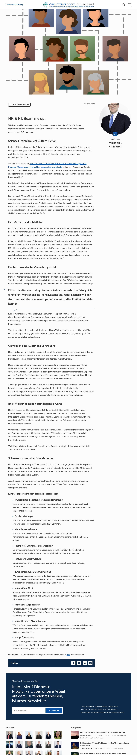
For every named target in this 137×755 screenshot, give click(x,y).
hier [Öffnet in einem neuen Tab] (68, 654)
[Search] (124, 4)
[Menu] (129, 5)
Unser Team (10, 728)
